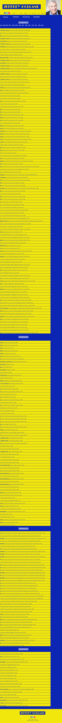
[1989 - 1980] (28, 25)
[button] (23, 22)
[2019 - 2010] (8, 25)
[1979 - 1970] (34, 25)
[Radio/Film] (37, 17)
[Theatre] (5, 17)
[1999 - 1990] (21, 25)
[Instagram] (9, 13)
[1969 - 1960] (41, 25)
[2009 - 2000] (15, 25)
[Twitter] (7, 13)
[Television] (16, 17)
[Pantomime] (26, 17)
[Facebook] (5, 13)
